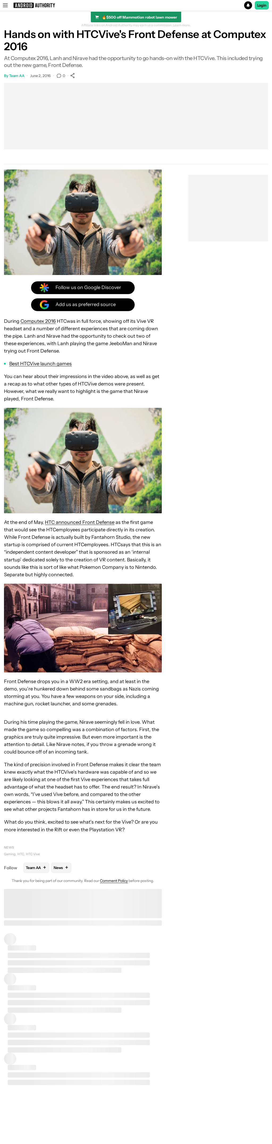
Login (262, 5)
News (9, 847)
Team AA (16, 75)
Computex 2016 (38, 321)
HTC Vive (33, 854)
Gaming (9, 854)
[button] (136, 5)
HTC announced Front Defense (79, 522)
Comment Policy (114, 880)
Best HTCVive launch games (40, 364)
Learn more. (182, 25)
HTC (21, 854)
